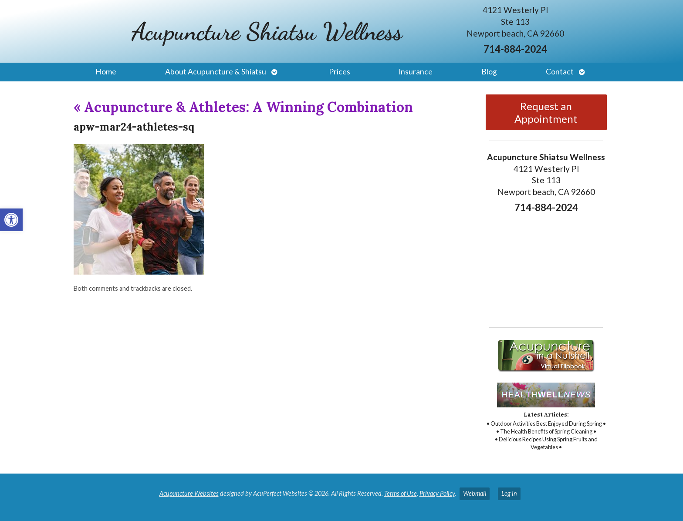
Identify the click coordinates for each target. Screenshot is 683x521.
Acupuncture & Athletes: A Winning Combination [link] (243, 107)
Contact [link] (560, 71)
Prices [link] (339, 71)
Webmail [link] (474, 493)
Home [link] (105, 71)
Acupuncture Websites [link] (189, 493)
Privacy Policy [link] (437, 493)
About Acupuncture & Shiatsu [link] (215, 71)
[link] (11, 219)
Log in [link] (509, 493)
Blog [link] (489, 71)
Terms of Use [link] (400, 493)
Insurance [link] (416, 71)
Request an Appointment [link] (546, 112)
